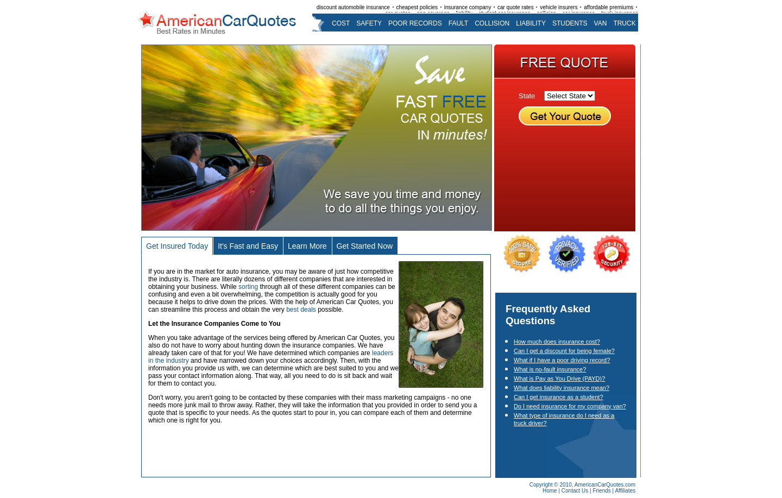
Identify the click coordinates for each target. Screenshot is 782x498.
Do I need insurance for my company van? (570, 406)
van (600, 23)
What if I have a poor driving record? (562, 360)
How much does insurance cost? (557, 341)
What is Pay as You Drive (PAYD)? (559, 378)
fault (458, 23)
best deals (301, 309)
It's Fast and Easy (248, 246)
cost (341, 23)
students (570, 23)
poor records (415, 23)
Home (550, 491)
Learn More (307, 246)
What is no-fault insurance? (550, 369)
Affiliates (625, 491)
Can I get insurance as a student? (558, 397)
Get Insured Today (177, 246)
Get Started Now (365, 246)
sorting (248, 287)
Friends (601, 491)
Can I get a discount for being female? (564, 351)
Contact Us (575, 491)
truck (624, 23)
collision (492, 23)
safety (369, 23)
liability (531, 23)
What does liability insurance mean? (561, 387)
